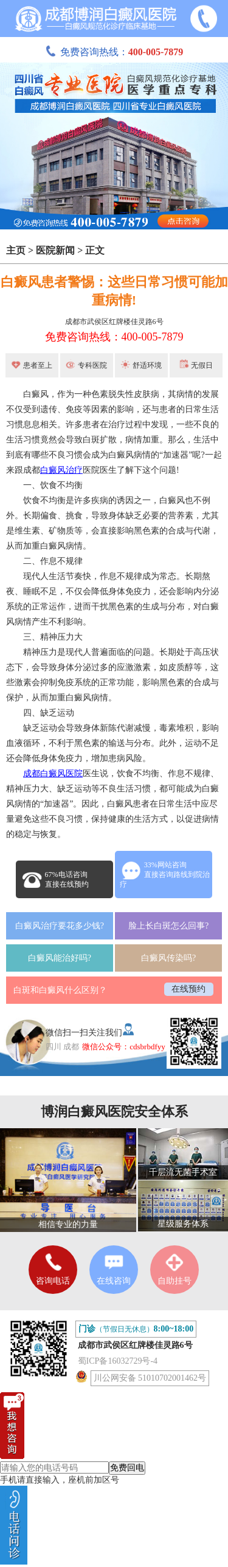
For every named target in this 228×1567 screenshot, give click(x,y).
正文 (95, 250)
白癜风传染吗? (168, 958)
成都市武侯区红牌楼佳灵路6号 (114, 321)
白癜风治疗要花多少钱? (59, 925)
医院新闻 (55, 250)
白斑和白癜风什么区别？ (60, 990)
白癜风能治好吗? (59, 958)
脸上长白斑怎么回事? (168, 925)
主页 (16, 250)
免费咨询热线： (114, 52)
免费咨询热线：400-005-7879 (114, 337)
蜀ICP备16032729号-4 (117, 1361)
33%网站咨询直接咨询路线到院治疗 (165, 874)
